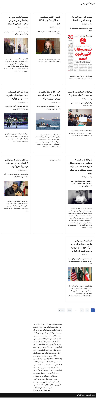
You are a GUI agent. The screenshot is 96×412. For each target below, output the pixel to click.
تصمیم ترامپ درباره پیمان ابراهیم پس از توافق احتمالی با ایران (18, 20)
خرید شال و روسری (45, 382)
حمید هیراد (48, 356)
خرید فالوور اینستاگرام (50, 391)
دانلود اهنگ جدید (49, 342)
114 (69, 325)
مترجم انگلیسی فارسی (50, 347)
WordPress (81, 409)
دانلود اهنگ (37, 368)
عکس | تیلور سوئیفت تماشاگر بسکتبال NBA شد (49, 20)
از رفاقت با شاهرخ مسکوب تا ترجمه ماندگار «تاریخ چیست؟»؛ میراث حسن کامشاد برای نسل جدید (80, 174)
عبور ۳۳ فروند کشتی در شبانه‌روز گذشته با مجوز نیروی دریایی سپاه (49, 98)
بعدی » (61, 325)
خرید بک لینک (41, 339)
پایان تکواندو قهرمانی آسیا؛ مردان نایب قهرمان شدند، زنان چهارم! (16, 98)
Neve (93, 409)
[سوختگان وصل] (88, 4)
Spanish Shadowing (54, 339)
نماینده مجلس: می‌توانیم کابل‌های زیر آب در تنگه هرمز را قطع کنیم (16, 170)
